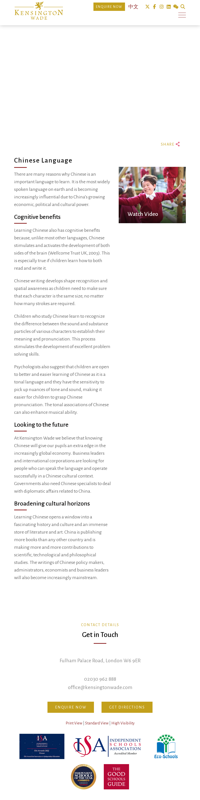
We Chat (175, 7)
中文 (133, 6)
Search (183, 7)
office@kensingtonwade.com (100, 687)
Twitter (147, 7)
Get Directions (127, 707)
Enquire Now (109, 7)
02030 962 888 (100, 679)
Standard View (97, 723)
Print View (74, 723)
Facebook (154, 7)
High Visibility (123, 723)
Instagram (161, 7)
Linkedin (168, 7)
